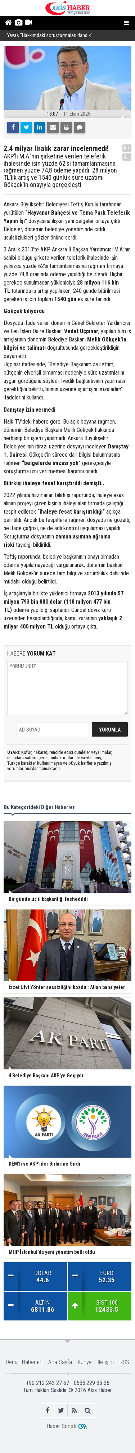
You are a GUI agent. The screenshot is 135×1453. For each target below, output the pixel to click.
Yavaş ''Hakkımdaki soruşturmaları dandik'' (50, 36)
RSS (124, 1362)
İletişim (106, 1362)
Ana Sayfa (60, 1362)
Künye (85, 1362)
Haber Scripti (61, 1426)
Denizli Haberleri (24, 1362)
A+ (127, 147)
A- (127, 156)
